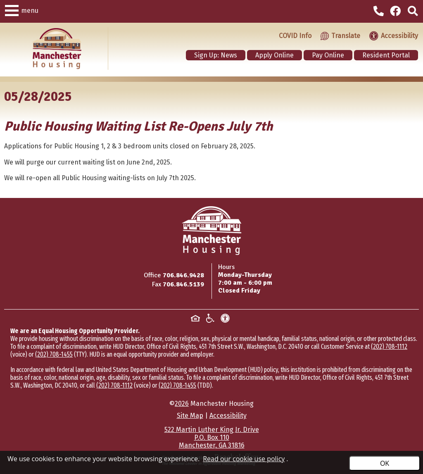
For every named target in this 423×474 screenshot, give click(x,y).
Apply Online (274, 55)
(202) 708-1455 (54, 354)
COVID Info (295, 36)
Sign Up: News (215, 55)
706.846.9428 (183, 275)
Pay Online (328, 55)
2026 (182, 403)
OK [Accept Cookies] (384, 463)
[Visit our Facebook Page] (397, 11)
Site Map (190, 415)
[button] (12, 9)
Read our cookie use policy (244, 458)
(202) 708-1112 (389, 346)
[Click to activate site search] (413, 11)
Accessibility (228, 415)
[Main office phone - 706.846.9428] (379, 12)
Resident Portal (386, 55)
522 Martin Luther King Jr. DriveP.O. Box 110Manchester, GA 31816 (211, 437)
